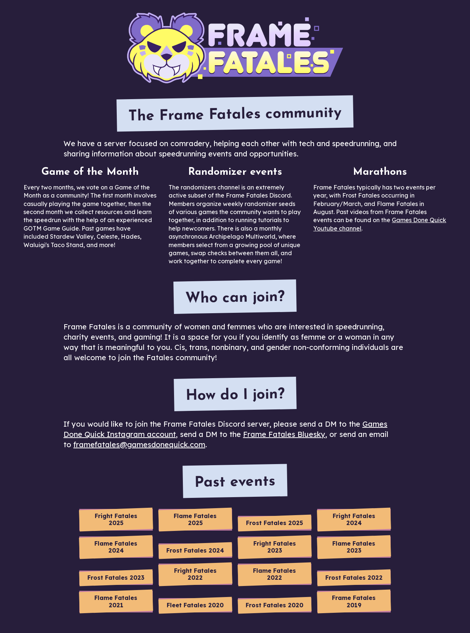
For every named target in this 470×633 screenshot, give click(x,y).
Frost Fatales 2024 (195, 550)
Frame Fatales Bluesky (284, 434)
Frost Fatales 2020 (274, 605)
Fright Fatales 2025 (116, 519)
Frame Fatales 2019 (354, 601)
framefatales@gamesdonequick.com (139, 444)
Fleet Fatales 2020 (195, 605)
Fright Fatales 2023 (274, 547)
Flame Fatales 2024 (115, 547)
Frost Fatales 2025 (274, 523)
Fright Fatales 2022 (195, 574)
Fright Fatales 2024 (354, 519)
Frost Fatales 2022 (354, 577)
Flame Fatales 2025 (195, 519)
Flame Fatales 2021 (115, 601)
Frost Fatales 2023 (115, 577)
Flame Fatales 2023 (353, 547)
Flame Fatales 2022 (274, 574)
